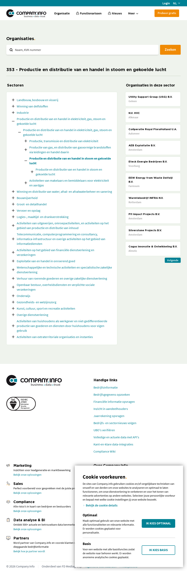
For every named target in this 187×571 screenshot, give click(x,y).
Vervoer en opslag (28, 210)
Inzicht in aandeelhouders (111, 409)
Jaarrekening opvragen (109, 416)
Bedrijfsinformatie (106, 387)
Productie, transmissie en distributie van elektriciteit (63, 141)
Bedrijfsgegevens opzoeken (112, 394)
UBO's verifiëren (104, 430)
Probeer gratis (167, 13)
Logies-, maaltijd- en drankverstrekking (43, 217)
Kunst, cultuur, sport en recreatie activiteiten (46, 308)
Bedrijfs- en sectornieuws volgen (115, 423)
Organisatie (62, 13)
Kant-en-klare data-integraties (113, 444)
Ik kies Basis (158, 550)
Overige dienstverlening (32, 315)
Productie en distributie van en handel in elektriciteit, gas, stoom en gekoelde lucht (61, 121)
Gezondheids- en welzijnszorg (36, 302)
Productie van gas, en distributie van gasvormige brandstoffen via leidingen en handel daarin (70, 149)
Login (166, 3)
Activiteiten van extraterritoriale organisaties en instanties (55, 337)
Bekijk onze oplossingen (27, 474)
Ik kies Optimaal (158, 523)
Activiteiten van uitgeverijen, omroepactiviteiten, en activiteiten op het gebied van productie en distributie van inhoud (63, 225)
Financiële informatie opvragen (114, 402)
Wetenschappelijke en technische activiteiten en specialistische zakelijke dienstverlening (64, 269)
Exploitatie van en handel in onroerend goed (46, 261)
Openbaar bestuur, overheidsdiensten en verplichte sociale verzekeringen (56, 287)
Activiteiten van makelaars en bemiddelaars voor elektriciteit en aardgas (69, 182)
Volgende (172, 260)
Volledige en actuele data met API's (116, 437)
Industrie (23, 113)
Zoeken (170, 49)
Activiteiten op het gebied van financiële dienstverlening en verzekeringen (55, 252)
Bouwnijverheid (27, 198)
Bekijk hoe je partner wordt (29, 551)
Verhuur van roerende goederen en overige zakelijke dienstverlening (62, 278)
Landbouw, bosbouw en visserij (37, 100)
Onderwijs (23, 296)
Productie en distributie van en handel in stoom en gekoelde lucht (70, 160)
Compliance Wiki (105, 451)
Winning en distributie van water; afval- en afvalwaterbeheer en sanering (64, 191)
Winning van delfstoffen (32, 106)
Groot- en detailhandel (32, 204)
